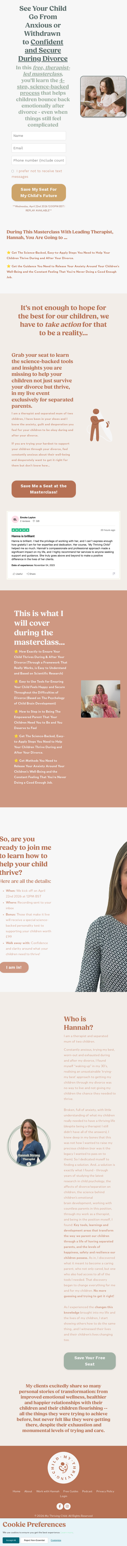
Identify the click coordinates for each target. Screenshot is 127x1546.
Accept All (11, 1540)
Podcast (87, 1507)
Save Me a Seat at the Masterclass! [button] (44, 490)
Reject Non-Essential (34, 1540)
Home (16, 1507)
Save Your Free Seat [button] (89, 1376)
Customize (56, 1540)
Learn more (67, 1532)
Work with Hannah (47, 1507)
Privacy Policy (105, 1507)
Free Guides (70, 1507)
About (28, 1507)
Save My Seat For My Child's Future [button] (38, 192)
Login (63, 1511)
